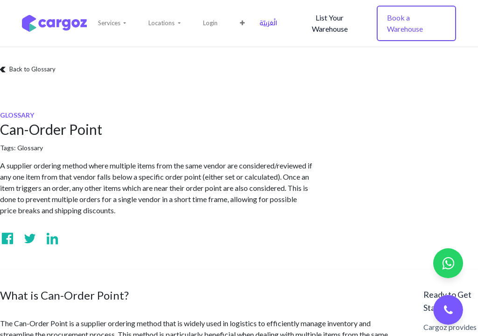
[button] (112, 23)
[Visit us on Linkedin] (52, 238)
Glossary (30, 148)
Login (210, 23)
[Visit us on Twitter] (29, 238)
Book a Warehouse (405, 23)
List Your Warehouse (330, 23)
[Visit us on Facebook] (7, 238)
